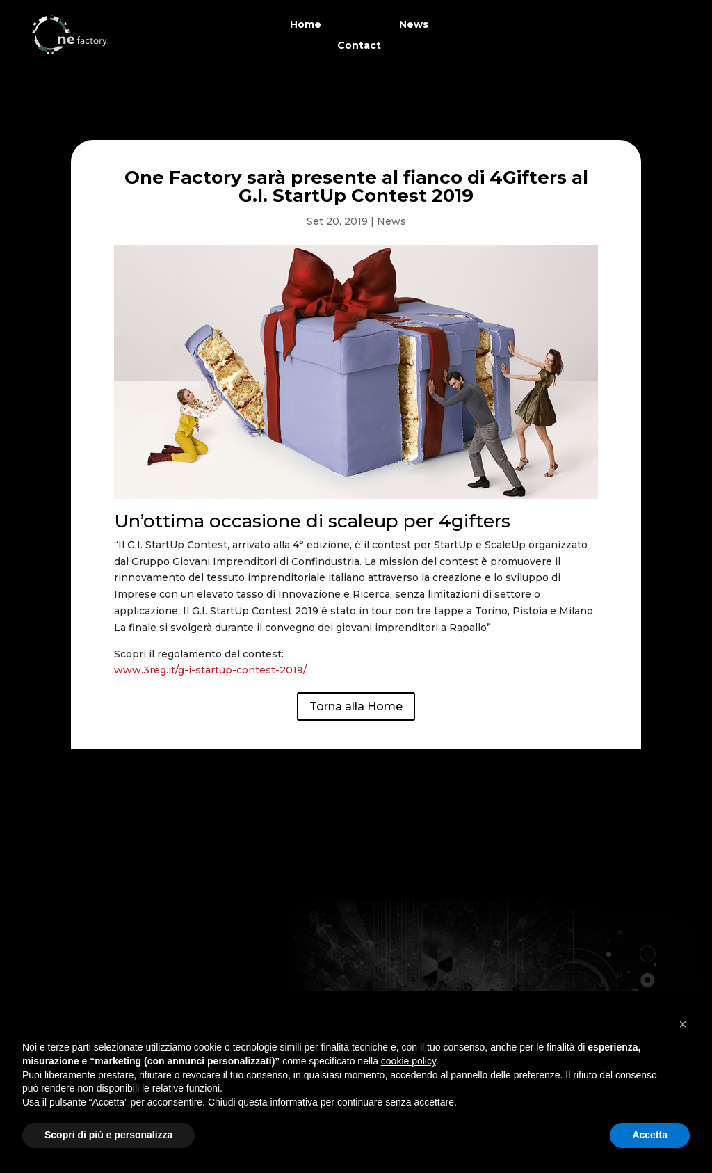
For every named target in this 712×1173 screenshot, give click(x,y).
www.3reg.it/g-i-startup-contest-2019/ (210, 670)
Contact (359, 45)
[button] (683, 1024)
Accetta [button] (650, 1134)
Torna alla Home (356, 706)
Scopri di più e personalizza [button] (108, 1134)
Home (305, 25)
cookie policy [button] (408, 1061)
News (413, 25)
